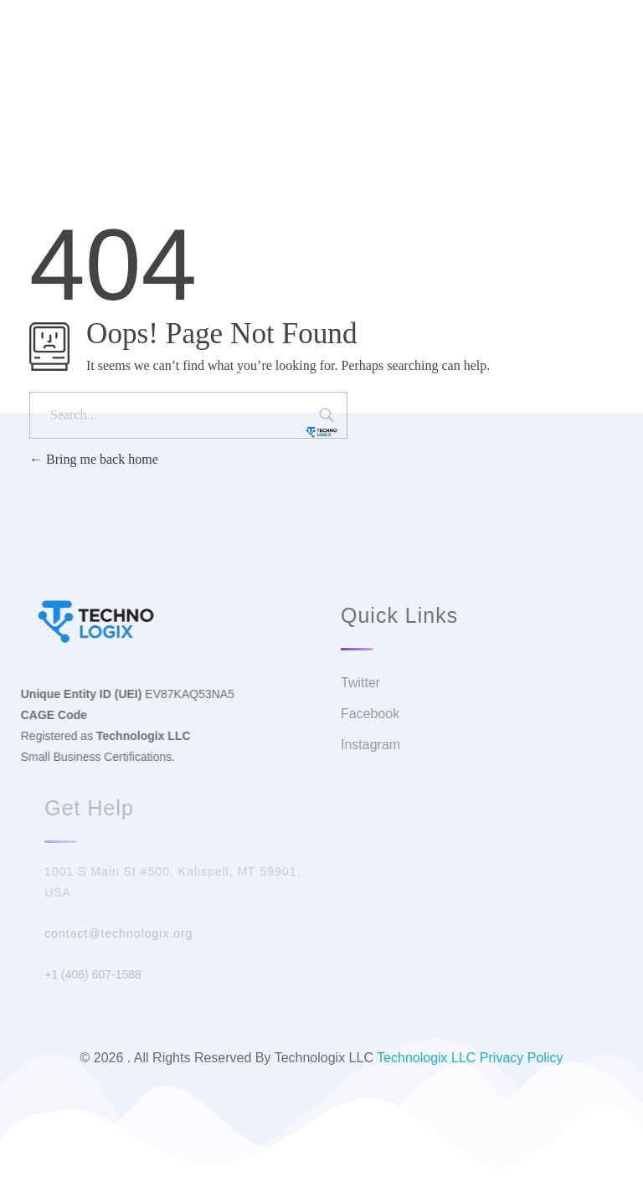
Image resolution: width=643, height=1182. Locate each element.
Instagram (451, 62)
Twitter (296, 62)
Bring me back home (93, 459)
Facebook (370, 62)
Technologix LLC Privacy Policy (470, 1058)
